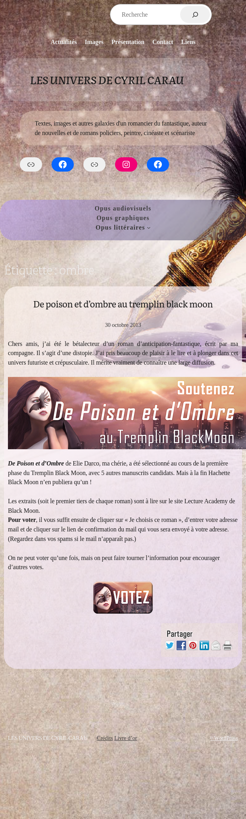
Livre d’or (125, 738)
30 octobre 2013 (123, 325)
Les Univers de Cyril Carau (107, 79)
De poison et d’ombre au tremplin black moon (123, 303)
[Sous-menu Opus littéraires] (148, 227)
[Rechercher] (195, 14)
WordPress (226, 738)
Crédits (105, 738)
